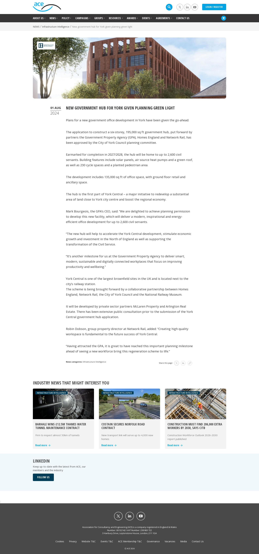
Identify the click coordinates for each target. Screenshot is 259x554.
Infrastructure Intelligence (55, 26)
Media (183, 541)
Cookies (60, 541)
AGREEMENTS (163, 18)
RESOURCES (115, 18)
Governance (153, 541)
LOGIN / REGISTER (214, 6)
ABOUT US (38, 18)
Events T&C (107, 541)
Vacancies (170, 541)
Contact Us (198, 541)
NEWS (53, 18)
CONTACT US (182, 18)
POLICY (65, 18)
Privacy (73, 541)
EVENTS (146, 18)
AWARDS (131, 18)
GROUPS (98, 18)
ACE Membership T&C (130, 541)
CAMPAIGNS (81, 18)
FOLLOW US (43, 477)
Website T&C (89, 541)
